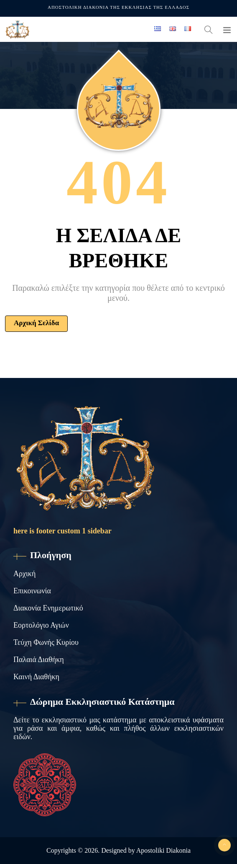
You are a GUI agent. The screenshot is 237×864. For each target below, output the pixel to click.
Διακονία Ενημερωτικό (48, 608)
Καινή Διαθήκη (36, 677)
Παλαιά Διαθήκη (38, 659)
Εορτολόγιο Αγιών (41, 625)
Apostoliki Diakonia (163, 850)
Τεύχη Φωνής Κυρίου (46, 642)
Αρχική (24, 573)
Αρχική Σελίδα (36, 323)
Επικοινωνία (32, 591)
